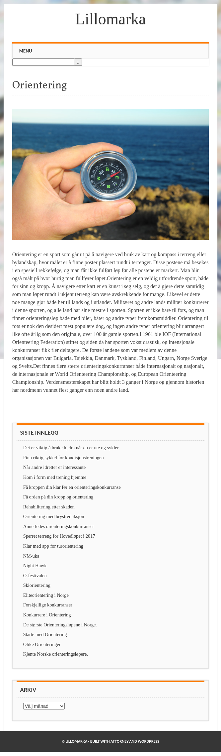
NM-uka (31, 556)
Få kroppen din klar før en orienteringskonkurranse (72, 487)
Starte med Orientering (45, 634)
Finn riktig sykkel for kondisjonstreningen (63, 457)
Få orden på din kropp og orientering (58, 496)
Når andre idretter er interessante (54, 467)
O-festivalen (35, 575)
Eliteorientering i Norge (46, 595)
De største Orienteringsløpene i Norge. (60, 624)
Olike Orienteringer (42, 644)
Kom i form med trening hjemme (55, 477)
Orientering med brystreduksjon (53, 516)
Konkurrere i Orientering (47, 614)
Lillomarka (110, 19)
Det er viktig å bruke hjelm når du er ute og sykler (71, 447)
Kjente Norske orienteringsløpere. (55, 654)
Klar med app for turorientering (53, 546)
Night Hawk (35, 565)
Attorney (119, 741)
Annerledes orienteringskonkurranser (58, 526)
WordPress (148, 741)
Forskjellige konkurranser (47, 604)
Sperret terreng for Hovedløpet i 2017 (59, 536)
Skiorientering (36, 585)
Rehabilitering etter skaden (49, 506)
